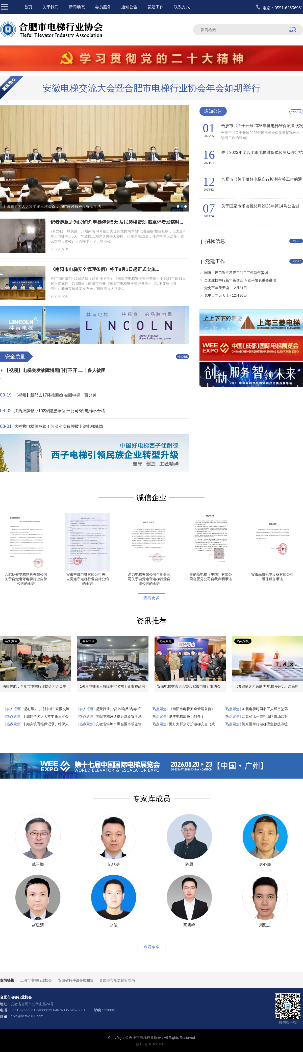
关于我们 (50, 7)
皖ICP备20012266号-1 (151, 1044)
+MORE (182, 356)
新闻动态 (77, 7)
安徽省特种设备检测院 (75, 980)
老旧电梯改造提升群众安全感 (119, 716)
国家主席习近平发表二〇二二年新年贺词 (236, 273)
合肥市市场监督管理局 (117, 980)
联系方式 (182, 7)
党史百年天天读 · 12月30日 (225, 295)
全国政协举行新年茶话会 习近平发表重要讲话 (240, 280)
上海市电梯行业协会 (36, 980)
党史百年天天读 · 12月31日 (225, 288)
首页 (28, 7)
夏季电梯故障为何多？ (186, 716)
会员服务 (103, 7)
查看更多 (151, 598)
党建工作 (155, 7)
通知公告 (129, 7)
